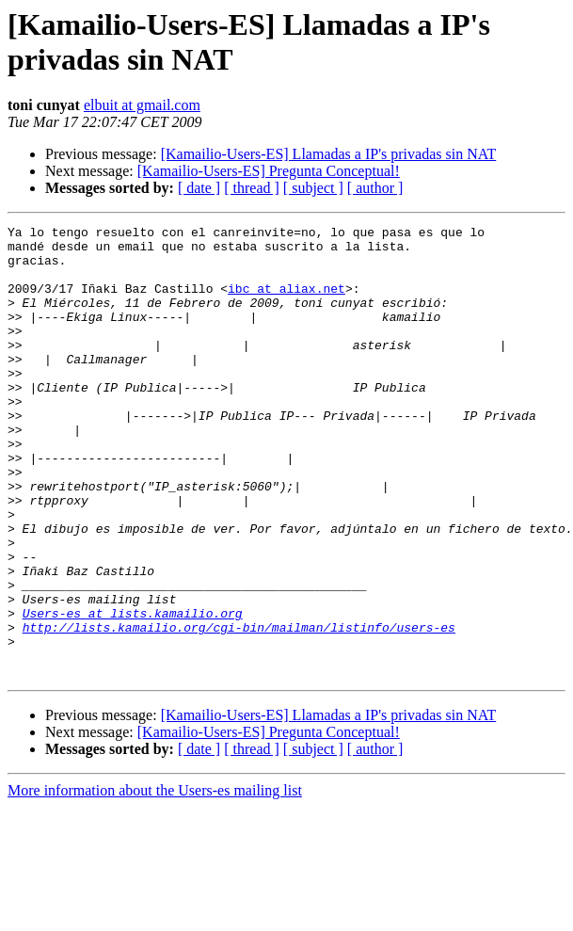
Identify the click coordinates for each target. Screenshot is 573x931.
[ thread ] (251, 188)
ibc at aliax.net (286, 302)
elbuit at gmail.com (142, 105)
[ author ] (375, 188)
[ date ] (199, 188)
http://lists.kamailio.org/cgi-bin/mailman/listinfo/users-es (239, 708)
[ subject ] (313, 188)
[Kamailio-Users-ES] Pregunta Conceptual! (268, 171)
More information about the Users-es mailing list (155, 881)
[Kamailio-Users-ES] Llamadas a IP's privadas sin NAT (329, 154)
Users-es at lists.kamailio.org (133, 691)
